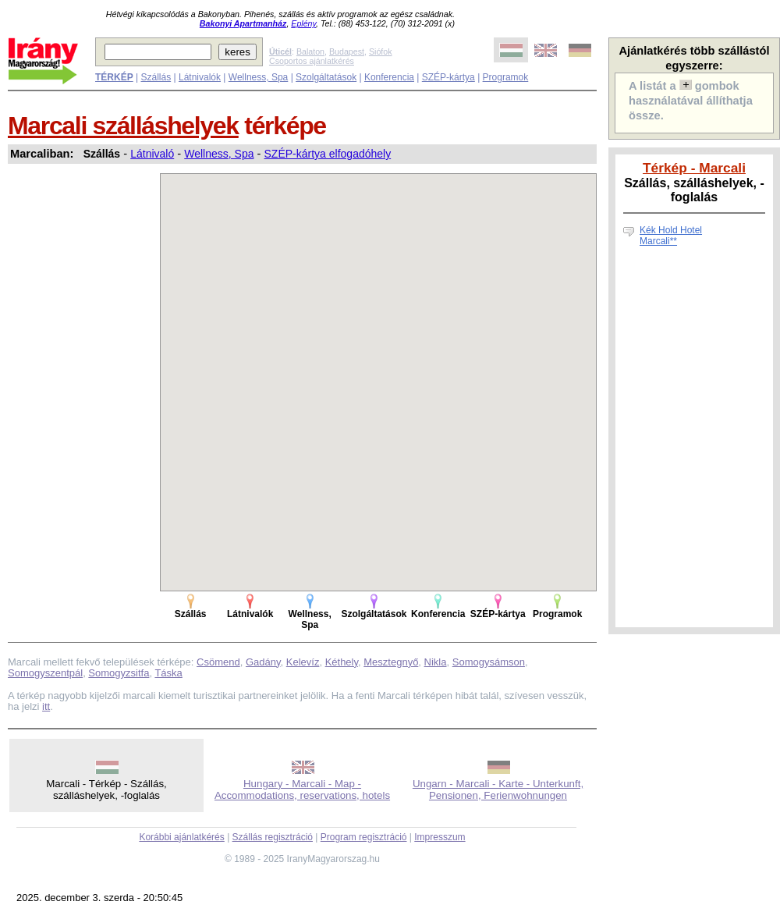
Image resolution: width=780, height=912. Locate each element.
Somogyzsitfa (118, 673)
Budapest (346, 51)
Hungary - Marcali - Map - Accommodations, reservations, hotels (302, 789)
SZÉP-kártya (448, 77)
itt (46, 706)
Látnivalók (200, 77)
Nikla (435, 662)
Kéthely (341, 662)
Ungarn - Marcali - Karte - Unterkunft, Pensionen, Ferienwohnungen (498, 789)
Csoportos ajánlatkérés (311, 61)
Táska (168, 673)
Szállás (155, 77)
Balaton (310, 51)
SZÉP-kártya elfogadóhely (328, 153)
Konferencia (389, 77)
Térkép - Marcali (694, 168)
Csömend (218, 662)
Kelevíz (303, 662)
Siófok (380, 51)
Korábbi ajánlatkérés (181, 837)
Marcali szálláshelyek (123, 126)
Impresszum (439, 837)
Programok (506, 77)
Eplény (303, 23)
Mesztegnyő (390, 662)
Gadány (263, 662)
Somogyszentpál (45, 673)
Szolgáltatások (326, 77)
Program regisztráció (364, 837)
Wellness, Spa (258, 77)
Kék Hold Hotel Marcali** (671, 236)
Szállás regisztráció (272, 837)
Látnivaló (152, 153)
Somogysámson (488, 662)
